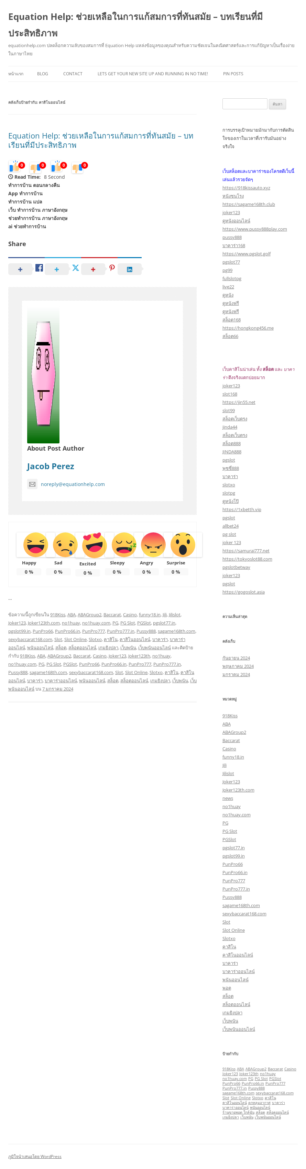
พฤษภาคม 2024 (238, 666)
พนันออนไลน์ (40, 647)
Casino (130, 614)
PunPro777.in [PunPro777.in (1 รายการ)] (234, 1088)
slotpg (228, 493)
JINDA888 (231, 452)
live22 (228, 287)
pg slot (229, 534)
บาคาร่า (160, 639)
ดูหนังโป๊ (230, 501)
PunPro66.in (67, 631)
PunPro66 (43, 631)
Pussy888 (146, 631)
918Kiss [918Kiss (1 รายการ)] (229, 1069)
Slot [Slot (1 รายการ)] (225, 1097)
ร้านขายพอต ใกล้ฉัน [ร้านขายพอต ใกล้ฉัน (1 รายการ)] (238, 1112)
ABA (71, 614)
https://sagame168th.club (248, 204)
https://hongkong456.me (248, 328)
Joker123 (17, 623)
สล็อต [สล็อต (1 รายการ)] (260, 1112)
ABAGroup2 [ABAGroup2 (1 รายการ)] (255, 1069)
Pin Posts (233, 74)
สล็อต (60, 647)
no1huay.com (96, 623)
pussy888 (232, 237)
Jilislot (175, 614)
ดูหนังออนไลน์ (236, 221)
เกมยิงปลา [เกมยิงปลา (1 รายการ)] (230, 1117)
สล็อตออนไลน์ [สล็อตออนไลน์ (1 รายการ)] (277, 1112)
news (227, 798)
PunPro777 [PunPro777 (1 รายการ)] (275, 1083)
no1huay (71, 623)
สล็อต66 (230, 336)
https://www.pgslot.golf (246, 254)
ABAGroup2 (89, 614)
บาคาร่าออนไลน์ (61, 680)
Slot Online (75, 639)
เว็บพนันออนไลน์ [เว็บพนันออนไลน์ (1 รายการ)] (268, 1117)
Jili (165, 614)
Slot (58, 639)
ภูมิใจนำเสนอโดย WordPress (35, 1156)
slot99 (228, 410)
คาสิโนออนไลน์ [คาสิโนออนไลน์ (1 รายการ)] (234, 1102)
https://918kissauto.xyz (246, 188)
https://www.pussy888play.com (254, 229)
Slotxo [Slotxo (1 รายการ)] (257, 1097)
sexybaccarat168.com (30, 639)
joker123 (231, 212)
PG (115, 623)
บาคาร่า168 (233, 245)
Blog (42, 74)
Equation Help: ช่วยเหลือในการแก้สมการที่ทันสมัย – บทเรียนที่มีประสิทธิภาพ (135, 24)
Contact (73, 74)
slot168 (229, 394)
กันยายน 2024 (236, 658)
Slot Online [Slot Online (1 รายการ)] (241, 1097)
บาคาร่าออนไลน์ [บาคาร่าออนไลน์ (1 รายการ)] (235, 1107)
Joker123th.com (44, 623)
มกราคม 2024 (236, 674)
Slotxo (95, 639)
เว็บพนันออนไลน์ (154, 647)
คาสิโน (111, 639)
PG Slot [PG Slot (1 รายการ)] (261, 1078)
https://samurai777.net (246, 551)
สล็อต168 (231, 320)
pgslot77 (231, 262)
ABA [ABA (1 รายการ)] (240, 1069)
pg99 (227, 270)
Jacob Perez (50, 466)
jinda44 (229, 427)
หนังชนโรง (233, 196)
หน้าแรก (15, 74)
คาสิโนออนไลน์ (135, 639)
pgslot (228, 460)
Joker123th (139, 656)
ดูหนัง (227, 295)
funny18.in (150, 614)
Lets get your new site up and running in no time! (153, 74)
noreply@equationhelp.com (66, 484)
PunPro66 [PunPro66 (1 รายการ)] (231, 1083)
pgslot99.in (19, 631)
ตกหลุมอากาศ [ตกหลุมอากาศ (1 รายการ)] (259, 1102)
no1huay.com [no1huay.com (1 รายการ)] (234, 1078)
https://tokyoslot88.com (247, 559)
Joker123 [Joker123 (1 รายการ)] (230, 1073)
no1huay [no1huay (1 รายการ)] (268, 1073)
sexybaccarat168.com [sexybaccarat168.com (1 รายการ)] (275, 1093)
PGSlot (144, 623)
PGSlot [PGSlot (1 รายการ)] (275, 1078)
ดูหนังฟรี (230, 303)
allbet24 (230, 526)
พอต (226, 988)
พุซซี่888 (230, 468)
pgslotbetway (236, 567)
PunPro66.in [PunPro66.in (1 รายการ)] (253, 1083)
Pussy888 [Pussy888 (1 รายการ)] (256, 1088)
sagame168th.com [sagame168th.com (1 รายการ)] (238, 1093)
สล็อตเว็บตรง (234, 419)
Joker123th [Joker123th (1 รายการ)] (249, 1073)
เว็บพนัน (128, 647)
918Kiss (57, 614)
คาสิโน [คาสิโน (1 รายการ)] (270, 1097)
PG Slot (127, 623)
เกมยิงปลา (108, 647)
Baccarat (112, 614)
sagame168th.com (176, 631)
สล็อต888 (231, 443)
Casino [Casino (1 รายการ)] (290, 1069)
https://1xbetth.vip (241, 509)
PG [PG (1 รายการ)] (250, 1078)
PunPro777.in (120, 631)
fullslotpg (231, 278)
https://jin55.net (238, 402)
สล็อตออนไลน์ (82, 647)
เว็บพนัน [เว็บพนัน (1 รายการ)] (246, 1117)
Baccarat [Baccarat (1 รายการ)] (275, 1069)
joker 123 (231, 542)
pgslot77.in (164, 623)
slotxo (228, 485)
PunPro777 (93, 631)
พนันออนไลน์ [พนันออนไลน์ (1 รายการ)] (260, 1107)
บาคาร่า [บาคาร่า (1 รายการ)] (278, 1102)
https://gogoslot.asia (243, 592)
